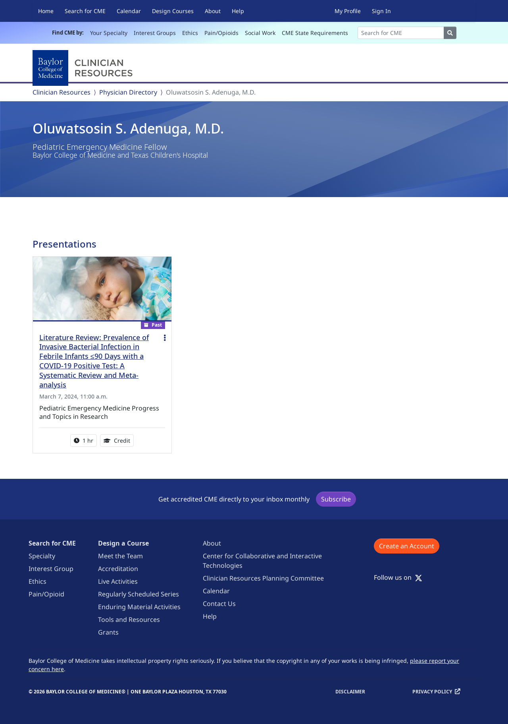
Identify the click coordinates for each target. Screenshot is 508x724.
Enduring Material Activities (139, 606)
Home (46, 11)
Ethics (190, 33)
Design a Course (123, 543)
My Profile (348, 11)
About (213, 11)
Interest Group (51, 568)
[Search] (401, 33)
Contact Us (219, 603)
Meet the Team (120, 556)
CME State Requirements (315, 33)
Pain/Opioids (221, 33)
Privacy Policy (432, 691)
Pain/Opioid (46, 594)
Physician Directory (128, 92)
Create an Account (406, 546)
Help (238, 11)
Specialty (42, 556)
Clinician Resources (61, 92)
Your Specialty (108, 33)
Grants (108, 632)
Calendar (129, 11)
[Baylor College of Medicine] (84, 68)
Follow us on (398, 577)
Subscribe (336, 499)
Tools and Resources (129, 619)
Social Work (260, 33)
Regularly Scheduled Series (138, 594)
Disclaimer (350, 691)
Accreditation (118, 568)
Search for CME (85, 11)
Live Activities (118, 581)
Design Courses (173, 11)
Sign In (381, 11)
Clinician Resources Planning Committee (263, 578)
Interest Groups (155, 33)
